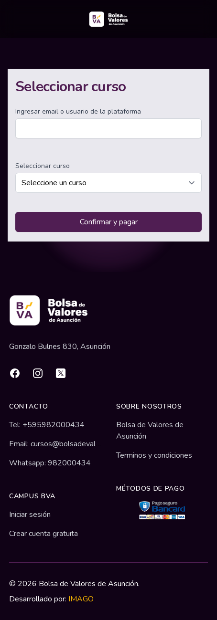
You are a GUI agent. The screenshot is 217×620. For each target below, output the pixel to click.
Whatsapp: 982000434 (50, 463)
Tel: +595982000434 (47, 425)
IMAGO (81, 599)
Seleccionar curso (42, 165)
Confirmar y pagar (109, 222)
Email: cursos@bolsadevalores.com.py (72, 444)
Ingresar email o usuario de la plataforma (78, 111)
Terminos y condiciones (154, 455)
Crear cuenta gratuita (43, 533)
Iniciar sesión (30, 514)
